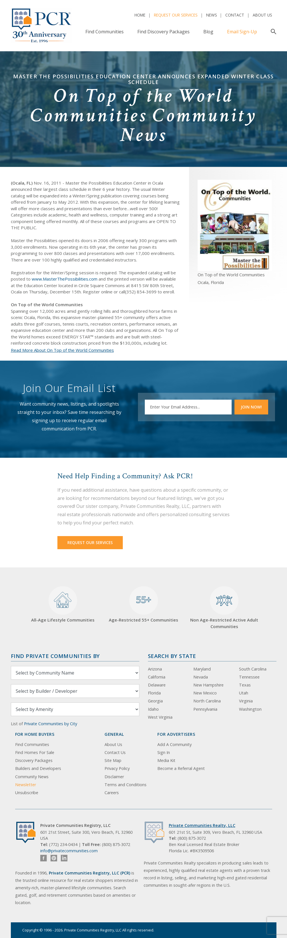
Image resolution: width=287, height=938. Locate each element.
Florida (154, 693)
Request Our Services (176, 15)
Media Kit (166, 760)
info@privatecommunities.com (69, 850)
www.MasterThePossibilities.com (64, 279)
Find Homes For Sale (34, 752)
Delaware (157, 685)
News (211, 15)
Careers (112, 792)
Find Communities (104, 31)
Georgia (155, 701)
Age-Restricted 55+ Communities (143, 604)
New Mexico (205, 693)
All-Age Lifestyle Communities (63, 604)
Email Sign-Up (242, 31)
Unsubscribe (26, 792)
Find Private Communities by (55, 655)
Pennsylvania (205, 709)
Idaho (153, 709)
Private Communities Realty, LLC (202, 825)
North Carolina (207, 701)
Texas (245, 685)
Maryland (202, 669)
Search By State (172, 655)
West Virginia (160, 717)
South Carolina (252, 669)
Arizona (155, 669)
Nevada (200, 677)
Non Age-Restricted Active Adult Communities (224, 607)
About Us (262, 15)
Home (140, 15)
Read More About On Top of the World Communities (62, 350)
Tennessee (249, 677)
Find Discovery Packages (163, 31)
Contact (234, 15)
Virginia (246, 701)
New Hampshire (208, 685)
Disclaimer (114, 776)
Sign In (163, 752)
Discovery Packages (34, 760)
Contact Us (115, 752)
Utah (243, 693)
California (156, 677)
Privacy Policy (117, 768)
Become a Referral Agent (181, 768)
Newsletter (25, 784)
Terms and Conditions (125, 784)
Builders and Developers (38, 768)
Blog (208, 31)
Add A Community (174, 744)
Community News (32, 776)
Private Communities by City (50, 723)
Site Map (113, 760)
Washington (250, 709)
